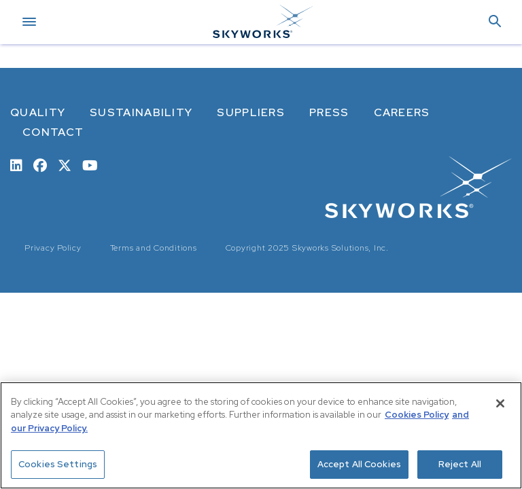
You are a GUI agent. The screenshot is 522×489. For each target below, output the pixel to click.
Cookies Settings (57, 464)
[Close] (500, 403)
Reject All (459, 464)
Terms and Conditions (153, 247)
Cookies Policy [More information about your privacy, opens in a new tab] (417, 414)
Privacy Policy (53, 247)
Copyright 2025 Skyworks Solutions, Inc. (307, 247)
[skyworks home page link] (418, 187)
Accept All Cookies (359, 464)
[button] (495, 22)
